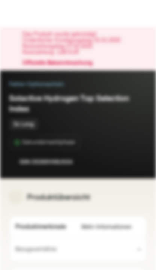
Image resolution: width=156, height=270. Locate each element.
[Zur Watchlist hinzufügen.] (124, 162)
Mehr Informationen (111, 227)
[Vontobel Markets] (29, 13)
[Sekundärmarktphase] (45, 142)
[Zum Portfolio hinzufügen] (139, 162)
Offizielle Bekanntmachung (61, 63)
